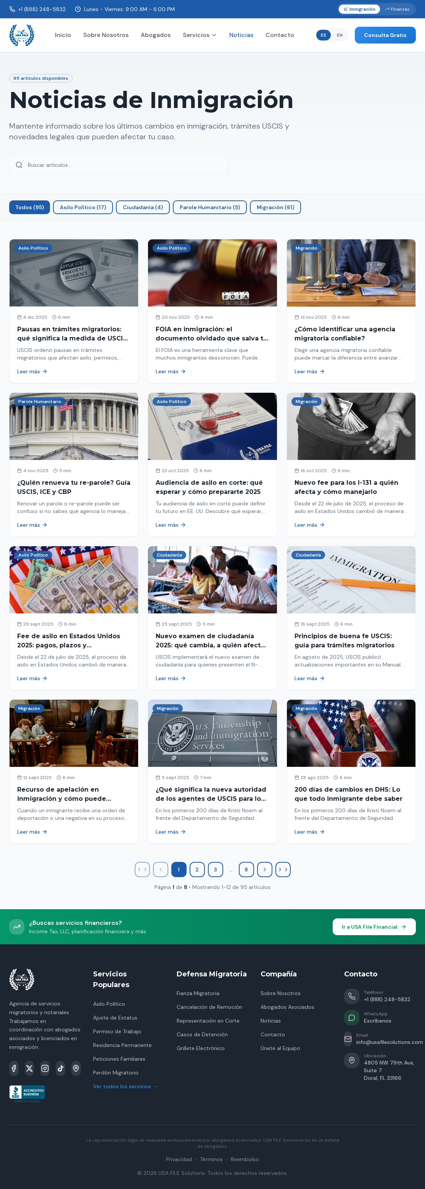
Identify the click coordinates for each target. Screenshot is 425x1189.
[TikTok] (60, 1068)
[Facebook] (14, 1068)
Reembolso (245, 1159)
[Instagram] (45, 1068)
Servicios (200, 35)
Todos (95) (29, 207)
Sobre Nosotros (106, 35)
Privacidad (179, 1159)
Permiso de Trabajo (117, 1031)
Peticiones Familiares (119, 1058)
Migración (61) (275, 207)
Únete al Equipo (280, 1048)
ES (323, 35)
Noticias (241, 35)
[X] (29, 1068)
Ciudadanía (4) (143, 207)
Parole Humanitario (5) (210, 207)
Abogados (156, 35)
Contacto (280, 35)
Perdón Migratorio (115, 1072)
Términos (211, 1159)
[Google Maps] (76, 1068)
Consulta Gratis (385, 35)
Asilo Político (109, 1003)
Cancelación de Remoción (209, 1006)
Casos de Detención (202, 1034)
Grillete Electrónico (201, 1048)
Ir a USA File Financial (374, 926)
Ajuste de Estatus (115, 1017)
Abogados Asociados (287, 1006)
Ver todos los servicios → (125, 1086)
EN (340, 35)
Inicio (63, 35)
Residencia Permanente (122, 1045)
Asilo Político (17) (83, 207)
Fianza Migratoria (198, 993)
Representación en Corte (208, 1020)
